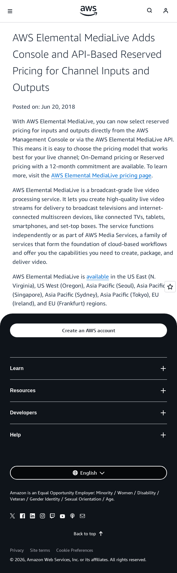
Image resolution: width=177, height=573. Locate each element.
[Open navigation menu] (10, 11)
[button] (88, 330)
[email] (82, 516)
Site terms (40, 550)
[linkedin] (32, 516)
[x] (12, 516)
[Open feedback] (170, 286)
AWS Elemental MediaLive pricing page (101, 175)
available (97, 276)
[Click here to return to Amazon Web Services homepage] (88, 11)
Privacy (17, 550)
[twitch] (52, 516)
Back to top (88, 533)
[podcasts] (72, 516)
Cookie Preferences (74, 550)
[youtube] (62, 516)
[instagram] (42, 516)
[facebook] (22, 516)
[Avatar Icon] (166, 11)
